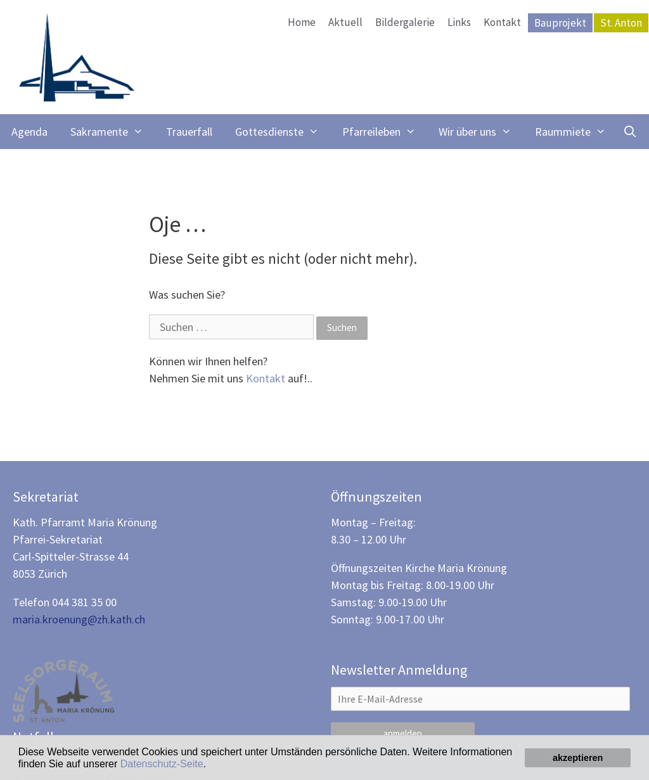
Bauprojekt (560, 23)
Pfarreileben (384, 131)
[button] (210, 765)
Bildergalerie (405, 22)
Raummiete (576, 131)
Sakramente (112, 131)
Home (302, 22)
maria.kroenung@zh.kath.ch (79, 619)
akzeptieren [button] (578, 758)
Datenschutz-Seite (161, 763)
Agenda (29, 131)
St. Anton (621, 23)
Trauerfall (189, 131)
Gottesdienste (282, 131)
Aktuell (345, 22)
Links (459, 22)
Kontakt (502, 22)
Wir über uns (481, 131)
